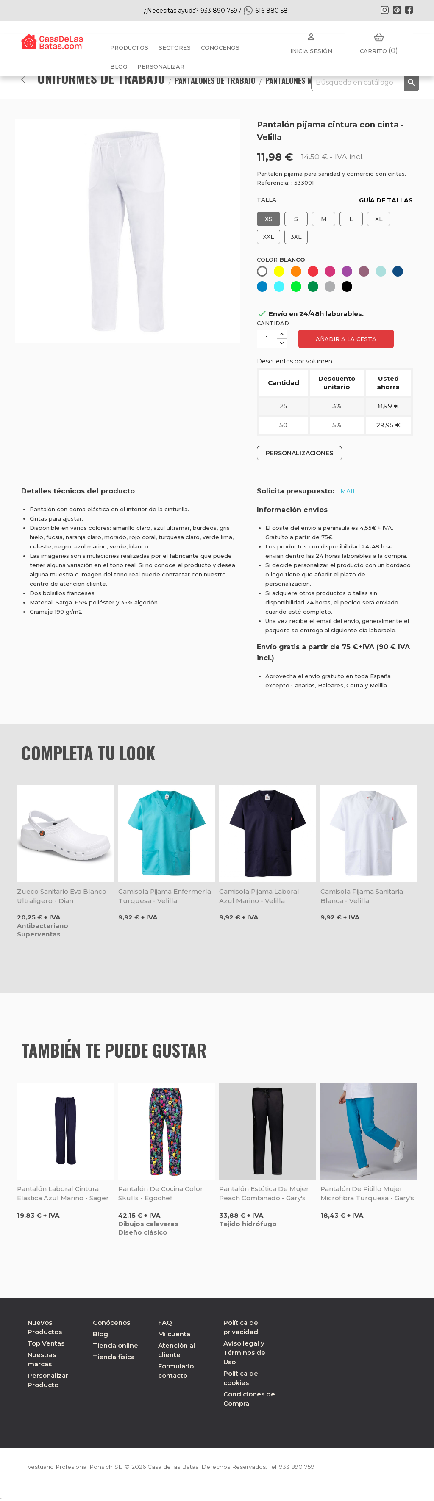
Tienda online (115, 1345)
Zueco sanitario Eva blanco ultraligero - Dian (61, 896)
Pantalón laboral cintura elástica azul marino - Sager (63, 1193)
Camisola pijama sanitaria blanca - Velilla (361, 896)
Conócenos (220, 47)
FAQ (165, 1322)
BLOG (118, 66)
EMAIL (346, 491)
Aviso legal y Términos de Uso (244, 1352)
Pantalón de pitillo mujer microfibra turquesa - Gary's (367, 1193)
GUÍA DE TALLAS (386, 200)
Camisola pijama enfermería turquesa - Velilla (164, 896)
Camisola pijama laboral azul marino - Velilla (259, 896)
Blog (100, 1334)
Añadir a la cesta (346, 338)
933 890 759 (302, 1467)
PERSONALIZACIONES (299, 453)
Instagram (384, 10)
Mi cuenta (174, 1334)
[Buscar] (365, 82)
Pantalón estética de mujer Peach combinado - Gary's (264, 1193)
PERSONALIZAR (160, 66)
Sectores (175, 47)
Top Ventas (46, 1343)
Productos (129, 47)
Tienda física (114, 1357)
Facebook (409, 10)
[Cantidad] (267, 339)
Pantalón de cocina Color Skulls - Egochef (160, 1193)
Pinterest (397, 10)
